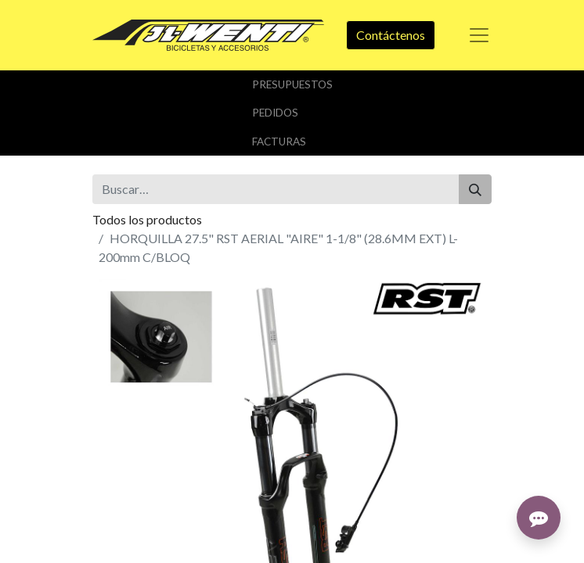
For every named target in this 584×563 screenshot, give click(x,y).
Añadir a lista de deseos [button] (165, 418)
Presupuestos (292, 84)
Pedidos (275, 112)
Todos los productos (147, 219)
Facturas (279, 141)
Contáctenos (390, 34)
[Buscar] (475, 189)
